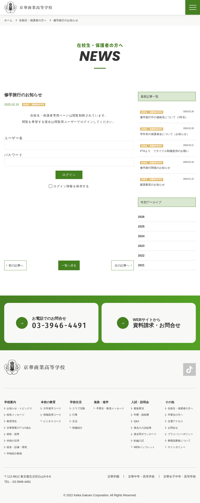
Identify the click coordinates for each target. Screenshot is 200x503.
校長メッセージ (15, 414)
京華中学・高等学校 (141, 476)
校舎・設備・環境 (17, 447)
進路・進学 (101, 402)
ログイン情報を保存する (71, 186)
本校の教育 (48, 402)
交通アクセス (175, 421)
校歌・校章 (13, 434)
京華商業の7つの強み (19, 427)
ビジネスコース (52, 421)
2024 (141, 236)
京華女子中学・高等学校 (179, 476)
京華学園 (113, 476)
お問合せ (173, 427)
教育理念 (12, 421)
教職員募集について (179, 440)
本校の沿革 (13, 440)
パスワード (13, 155)
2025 (141, 226)
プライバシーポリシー (180, 434)
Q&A (136, 421)
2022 (141, 255)
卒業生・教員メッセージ (110, 408)
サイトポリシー (176, 447)
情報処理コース (52, 414)
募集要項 (139, 408)
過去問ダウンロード (145, 434)
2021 (141, 265)
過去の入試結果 (142, 427)
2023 (141, 245)
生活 (74, 421)
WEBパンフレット (144, 447)
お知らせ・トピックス (19, 408)
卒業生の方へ (175, 414)
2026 (141, 216)
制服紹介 (77, 427)
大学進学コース (52, 408)
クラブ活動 (78, 408)
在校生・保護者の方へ (180, 408)
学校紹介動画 (14, 453)
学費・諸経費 (141, 414)
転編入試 (139, 440)
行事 (74, 414)
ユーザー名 (13, 138)
